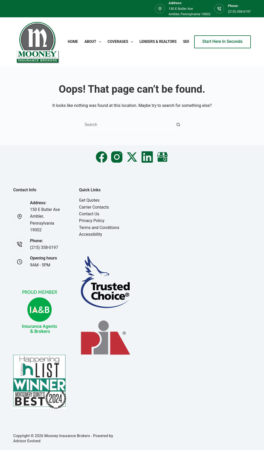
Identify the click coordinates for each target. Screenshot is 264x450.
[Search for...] (126, 124)
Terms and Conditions (99, 227)
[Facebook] (101, 157)
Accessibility (90, 234)
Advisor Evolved (26, 441)
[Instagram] (116, 157)
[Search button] (178, 124)
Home (73, 42)
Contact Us (89, 213)
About (93, 42)
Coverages (121, 42)
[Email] (162, 157)
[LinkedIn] (147, 157)
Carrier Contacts (94, 207)
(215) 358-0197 (239, 11)
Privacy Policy (92, 220)
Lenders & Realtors (158, 42)
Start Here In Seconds (222, 41)
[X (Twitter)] (132, 157)
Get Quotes (89, 200)
